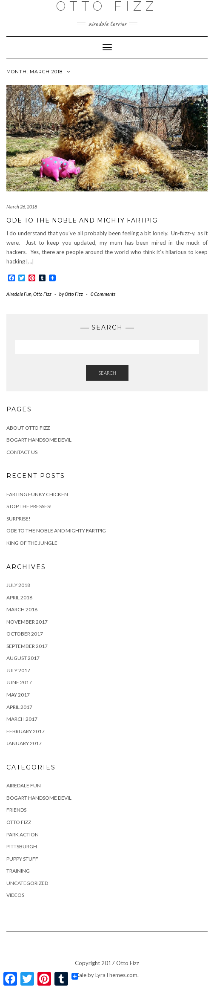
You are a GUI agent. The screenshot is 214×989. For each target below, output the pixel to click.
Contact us (21, 452)
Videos (15, 895)
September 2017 (27, 646)
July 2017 (18, 670)
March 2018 (21, 609)
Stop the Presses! (29, 506)
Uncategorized (27, 883)
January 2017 (24, 743)
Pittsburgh (21, 846)
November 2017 (27, 622)
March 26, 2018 (21, 206)
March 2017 (21, 719)
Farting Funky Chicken (37, 494)
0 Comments (103, 294)
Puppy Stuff (22, 859)
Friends (16, 810)
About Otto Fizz (28, 428)
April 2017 (19, 707)
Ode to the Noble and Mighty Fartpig (81, 220)
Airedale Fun (18, 294)
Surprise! (18, 518)
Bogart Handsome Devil (38, 440)
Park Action (22, 834)
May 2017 (18, 694)
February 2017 (25, 731)
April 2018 (19, 597)
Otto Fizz (42, 294)
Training (18, 871)
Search (107, 373)
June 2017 (19, 682)
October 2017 (24, 633)
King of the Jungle (31, 543)
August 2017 (23, 658)
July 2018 (18, 585)
